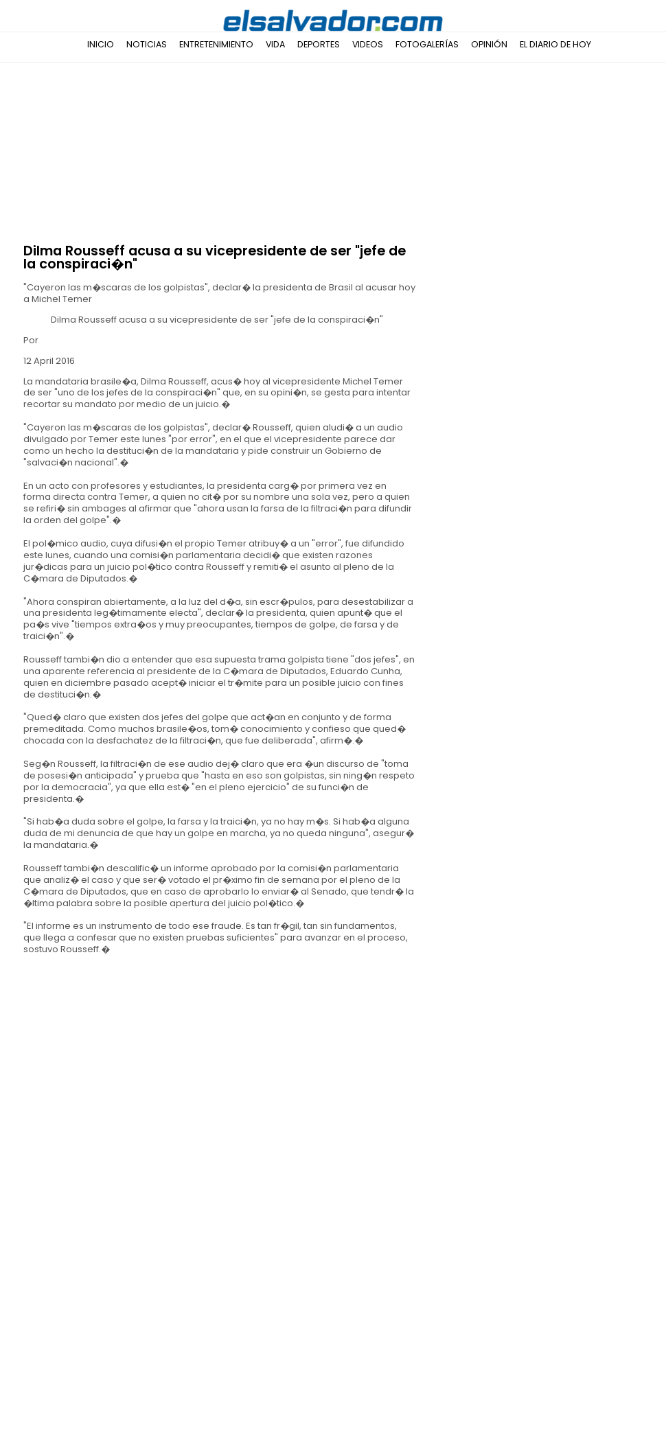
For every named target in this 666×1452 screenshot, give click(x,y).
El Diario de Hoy (555, 44)
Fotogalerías (427, 44)
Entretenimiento (216, 44)
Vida (275, 44)
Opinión (489, 44)
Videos (367, 44)
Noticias (146, 44)
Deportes (318, 44)
